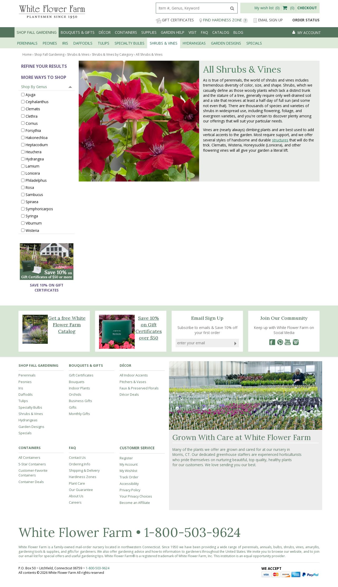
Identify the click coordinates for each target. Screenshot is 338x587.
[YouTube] (287, 342)
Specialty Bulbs (30, 407)
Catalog (220, 32)
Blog (238, 32)
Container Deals (31, 481)
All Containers (29, 457)
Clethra (31, 115)
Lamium (32, 166)
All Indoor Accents (134, 375)
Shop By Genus (34, 86)
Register (126, 458)
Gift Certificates (175, 20)
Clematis (33, 108)
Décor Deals (129, 394)
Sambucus (34, 194)
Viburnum (34, 223)
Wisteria (32, 230)
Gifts (73, 407)
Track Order (129, 477)
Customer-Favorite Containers (33, 473)
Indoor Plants (79, 388)
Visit (193, 32)
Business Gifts (80, 400)
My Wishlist (128, 470)
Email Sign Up (268, 20)
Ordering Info (79, 464)
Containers (126, 32)
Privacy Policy (130, 490)
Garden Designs (31, 426)
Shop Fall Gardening (37, 32)
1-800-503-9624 (192, 532)
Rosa (30, 187)
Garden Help (172, 32)
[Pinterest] (279, 342)
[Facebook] (272, 342)
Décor (105, 32)
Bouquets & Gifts (78, 32)
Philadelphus (36, 180)
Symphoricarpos (39, 208)
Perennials (27, 375)
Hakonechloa (37, 137)
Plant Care (77, 483)
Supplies (149, 32)
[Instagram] (295, 342)
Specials (25, 433)
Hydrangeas (27, 420)
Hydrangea (35, 158)
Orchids (75, 394)
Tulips (23, 400)
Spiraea (32, 201)
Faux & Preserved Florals (139, 388)
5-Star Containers (32, 464)
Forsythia (33, 130)
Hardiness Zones (82, 476)
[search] (191, 8)
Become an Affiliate (135, 502)
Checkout (307, 7)
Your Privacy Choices (136, 496)
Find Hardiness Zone (223, 20)
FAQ (204, 32)
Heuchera (33, 151)
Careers (75, 502)
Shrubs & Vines (30, 413)
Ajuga (30, 94)
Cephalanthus (37, 101)
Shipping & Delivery (84, 470)
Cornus (32, 123)
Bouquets (76, 381)
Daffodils (25, 394)
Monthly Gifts (79, 413)
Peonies (25, 381)
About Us (76, 496)
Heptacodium (37, 144)
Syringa (32, 215)
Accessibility (129, 483)
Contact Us (77, 457)
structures (280, 139)
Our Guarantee (81, 489)
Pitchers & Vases (133, 381)
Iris (20, 388)
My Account (129, 464)
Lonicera (33, 173)
